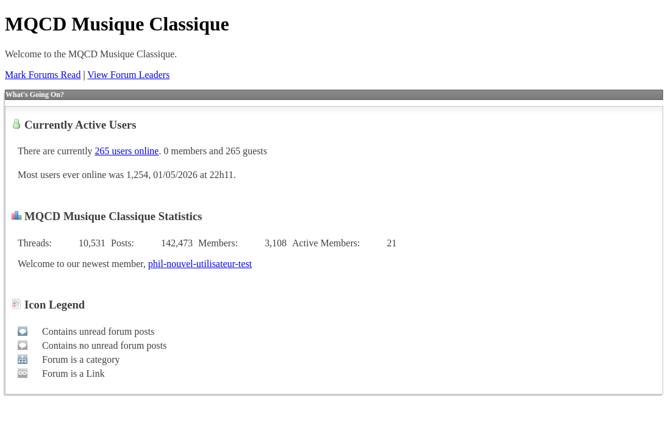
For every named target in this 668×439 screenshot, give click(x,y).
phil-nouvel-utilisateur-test (200, 264)
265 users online (127, 151)
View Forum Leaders (128, 75)
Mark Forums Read (42, 75)
